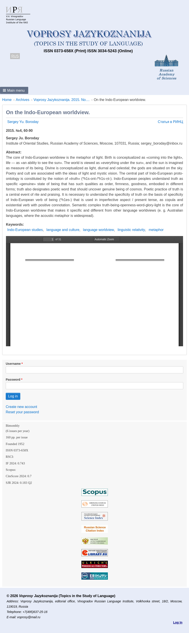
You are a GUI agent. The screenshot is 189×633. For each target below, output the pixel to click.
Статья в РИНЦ (170, 122)
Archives (22, 100)
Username (13, 363)
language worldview (98, 230)
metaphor (156, 230)
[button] (14, 90)
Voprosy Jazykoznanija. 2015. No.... (62, 100)
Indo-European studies (25, 230)
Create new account (21, 407)
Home (7, 100)
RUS (15, 56)
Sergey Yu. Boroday (23, 122)
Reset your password (22, 412)
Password (13, 379)
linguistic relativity (131, 230)
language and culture (62, 230)
